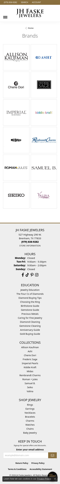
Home (31, 28)
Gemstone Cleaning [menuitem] (30, 325)
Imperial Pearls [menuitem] (30, 363)
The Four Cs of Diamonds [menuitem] (30, 293)
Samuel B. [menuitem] (30, 383)
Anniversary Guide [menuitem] (30, 329)
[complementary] (37, 466)
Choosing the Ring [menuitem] (30, 301)
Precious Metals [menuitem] (29, 313)
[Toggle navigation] (5, 16)
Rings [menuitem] (30, 404)
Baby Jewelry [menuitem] (30, 432)
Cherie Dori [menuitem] (30, 355)
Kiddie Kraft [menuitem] (30, 367)
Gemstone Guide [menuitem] (30, 309)
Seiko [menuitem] (30, 387)
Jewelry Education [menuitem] (30, 289)
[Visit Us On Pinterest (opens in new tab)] (32, 275)
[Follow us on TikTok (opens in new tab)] (27, 275)
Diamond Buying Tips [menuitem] (29, 297)
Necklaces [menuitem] (30, 412)
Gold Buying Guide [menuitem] (30, 333)
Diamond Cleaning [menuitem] (30, 321)
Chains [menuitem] (30, 428)
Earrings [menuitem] (29, 408)
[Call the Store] (30, 241)
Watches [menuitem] (30, 424)
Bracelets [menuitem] (30, 416)
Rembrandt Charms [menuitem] (29, 375)
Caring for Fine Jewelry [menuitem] (30, 317)
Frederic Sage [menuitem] (30, 359)
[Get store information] (30, 245)
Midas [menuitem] (30, 371)
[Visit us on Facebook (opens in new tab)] (23, 275)
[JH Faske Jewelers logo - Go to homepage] (30, 13)
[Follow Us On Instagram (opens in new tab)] (36, 275)
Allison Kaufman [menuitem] (30, 347)
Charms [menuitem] (30, 420)
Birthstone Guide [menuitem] (30, 305)
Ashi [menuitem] (30, 351)
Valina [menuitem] (30, 391)
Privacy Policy (44, 478)
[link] (10, 2)
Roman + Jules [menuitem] (30, 379)
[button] (24, 2)
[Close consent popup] (55, 479)
